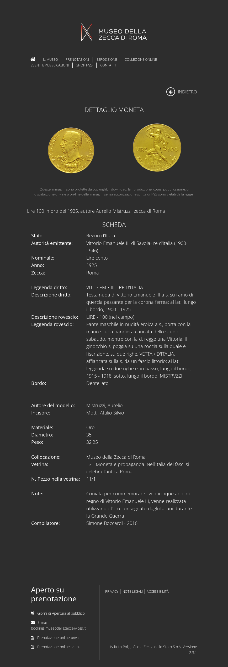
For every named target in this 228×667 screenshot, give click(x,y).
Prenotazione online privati (59, 637)
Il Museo (50, 59)
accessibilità (158, 591)
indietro (181, 92)
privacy (111, 591)
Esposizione (107, 59)
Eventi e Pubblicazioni (50, 65)
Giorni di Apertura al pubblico (61, 613)
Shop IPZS (84, 65)
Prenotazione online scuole (59, 646)
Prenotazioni (77, 59)
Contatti (108, 65)
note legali (133, 591)
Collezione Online (141, 59)
